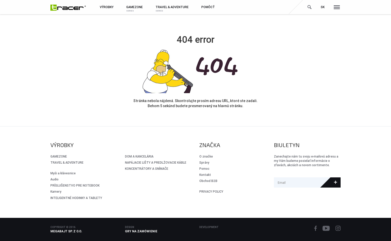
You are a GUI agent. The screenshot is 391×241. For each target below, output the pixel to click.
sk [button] (323, 7)
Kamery (55, 191)
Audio (54, 179)
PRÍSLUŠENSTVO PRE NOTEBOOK (75, 185)
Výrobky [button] (107, 7)
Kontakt (205, 175)
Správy (204, 162)
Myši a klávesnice (63, 173)
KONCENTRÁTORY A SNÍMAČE (146, 169)
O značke (206, 156)
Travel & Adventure (66, 162)
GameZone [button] (134, 7)
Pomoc (204, 169)
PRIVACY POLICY (211, 191)
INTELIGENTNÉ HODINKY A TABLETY (76, 198)
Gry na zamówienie (141, 231)
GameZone (58, 156)
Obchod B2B (208, 181)
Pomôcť (208, 7)
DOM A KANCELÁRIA (139, 156)
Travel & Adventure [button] (172, 7)
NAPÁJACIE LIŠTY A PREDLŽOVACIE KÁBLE (155, 162)
